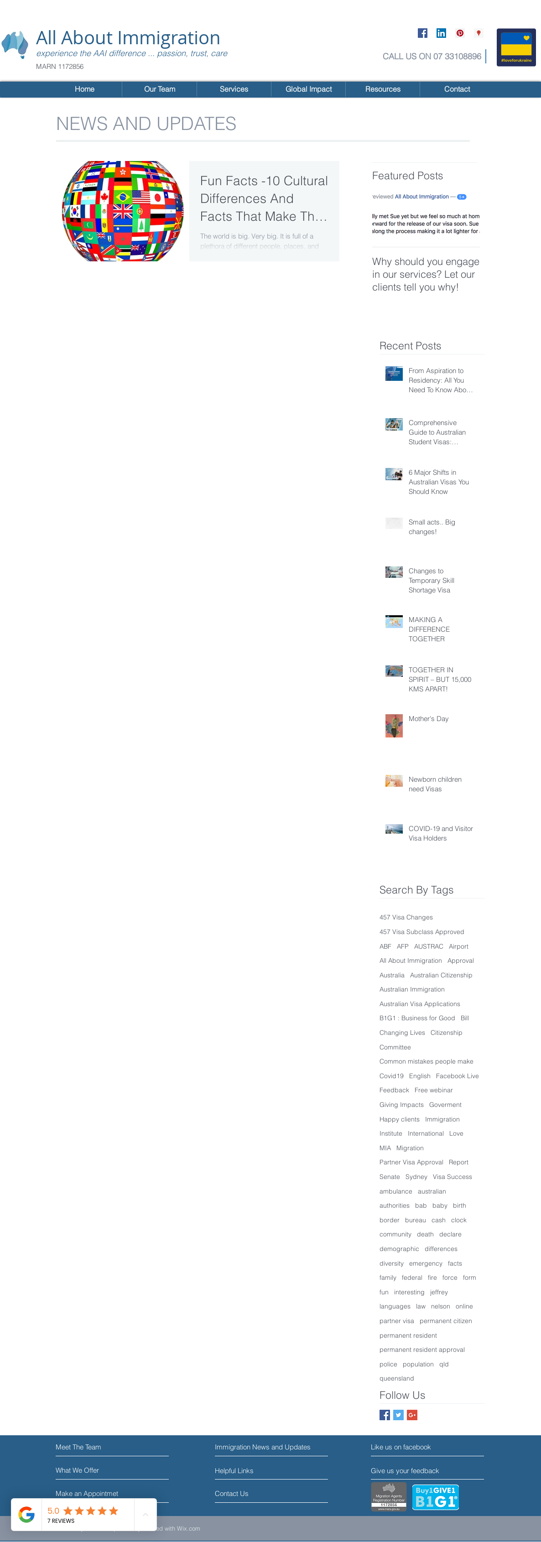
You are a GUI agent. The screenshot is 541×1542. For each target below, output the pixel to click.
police (388, 1364)
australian (432, 1191)
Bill (465, 1018)
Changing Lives (402, 1032)
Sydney (416, 1177)
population (418, 1364)
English (420, 1076)
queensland (397, 1378)
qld (444, 1364)
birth (459, 1205)
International (426, 1133)
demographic (399, 1249)
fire (432, 1277)
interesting (409, 1292)
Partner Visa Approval (411, 1162)
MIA (385, 1148)
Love (456, 1133)
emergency (425, 1263)
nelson (440, 1306)
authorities (395, 1205)
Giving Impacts (402, 1105)
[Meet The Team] (95, 1447)
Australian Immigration (412, 989)
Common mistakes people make (426, 1061)
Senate (390, 1177)
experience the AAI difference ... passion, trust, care (131, 53)
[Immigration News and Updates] (263, 1447)
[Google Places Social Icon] (479, 33)
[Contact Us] (249, 1493)
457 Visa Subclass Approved (422, 932)
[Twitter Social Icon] (398, 1415)
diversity (392, 1263)
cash (439, 1220)
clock (459, 1220)
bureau (415, 1220)
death (425, 1234)
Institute (391, 1133)
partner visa (397, 1321)
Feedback (394, 1090)
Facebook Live (457, 1076)
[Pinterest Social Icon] (460, 33)
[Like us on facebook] (412, 1447)
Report (458, 1162)
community (395, 1234)
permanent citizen (446, 1321)
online (464, 1306)
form (469, 1277)
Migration (410, 1148)
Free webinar (434, 1090)
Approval (460, 960)
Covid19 (392, 1076)
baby (439, 1205)
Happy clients (400, 1119)
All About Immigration (128, 37)
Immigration (442, 1119)
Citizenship (447, 1032)
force (450, 1277)
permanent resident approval (422, 1349)
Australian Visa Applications (420, 1004)
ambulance (396, 1191)
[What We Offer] (90, 1470)
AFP (403, 946)
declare (450, 1234)
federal (412, 1277)
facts (455, 1263)
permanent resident (408, 1335)
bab (421, 1205)
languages (395, 1306)
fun (384, 1292)
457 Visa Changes (406, 917)
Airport (458, 946)
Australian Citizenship (441, 975)
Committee (395, 1047)
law (421, 1306)
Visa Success (452, 1177)
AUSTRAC (428, 946)
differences (441, 1249)
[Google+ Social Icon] (412, 1415)
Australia (392, 975)
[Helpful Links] (241, 1470)
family (388, 1277)
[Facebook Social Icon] (422, 33)
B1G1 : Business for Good (417, 1018)
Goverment (445, 1105)
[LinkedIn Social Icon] (441, 33)
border (390, 1220)
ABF (385, 946)
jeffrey (439, 1292)
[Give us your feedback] (409, 1470)
